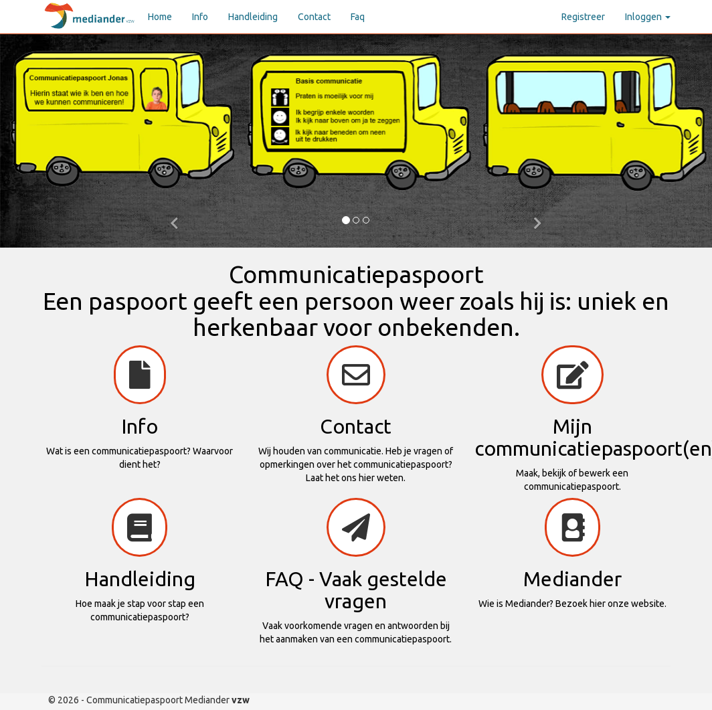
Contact (314, 16)
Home (160, 16)
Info (200, 16)
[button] (175, 221)
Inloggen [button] (648, 16)
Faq (358, 16)
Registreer (583, 16)
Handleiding (253, 16)
